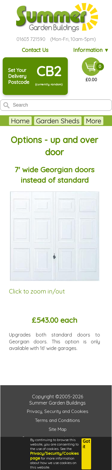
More (93, 120)
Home (20, 120)
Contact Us (35, 50)
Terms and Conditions (57, 420)
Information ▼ (91, 50)
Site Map (58, 429)
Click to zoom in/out (37, 291)
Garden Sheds (57, 120)
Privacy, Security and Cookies (57, 411)
